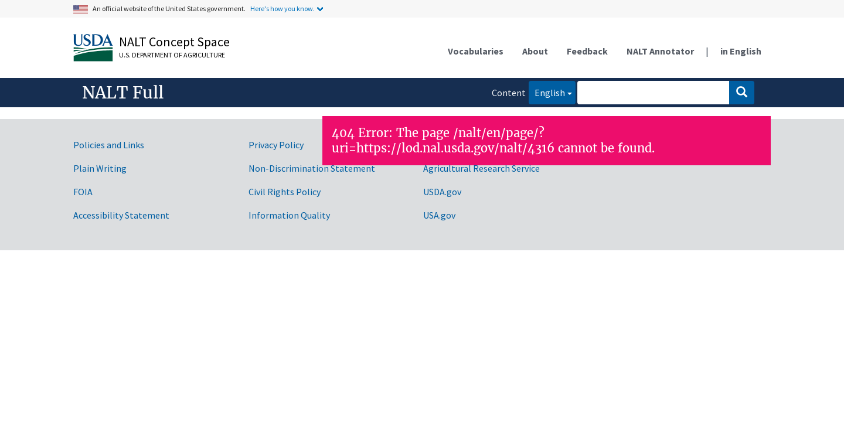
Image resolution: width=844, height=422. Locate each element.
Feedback (587, 51)
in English (740, 51)
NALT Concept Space (174, 41)
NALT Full (123, 92)
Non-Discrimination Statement (312, 168)
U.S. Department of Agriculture (172, 54)
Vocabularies (475, 51)
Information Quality (289, 215)
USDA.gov (442, 192)
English (547, 91)
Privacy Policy (276, 145)
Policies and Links (108, 145)
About (535, 51)
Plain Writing (100, 168)
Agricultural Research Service (481, 168)
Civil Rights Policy (285, 192)
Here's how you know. (282, 8)
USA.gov (439, 215)
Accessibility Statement (121, 215)
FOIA (83, 192)
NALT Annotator (660, 51)
